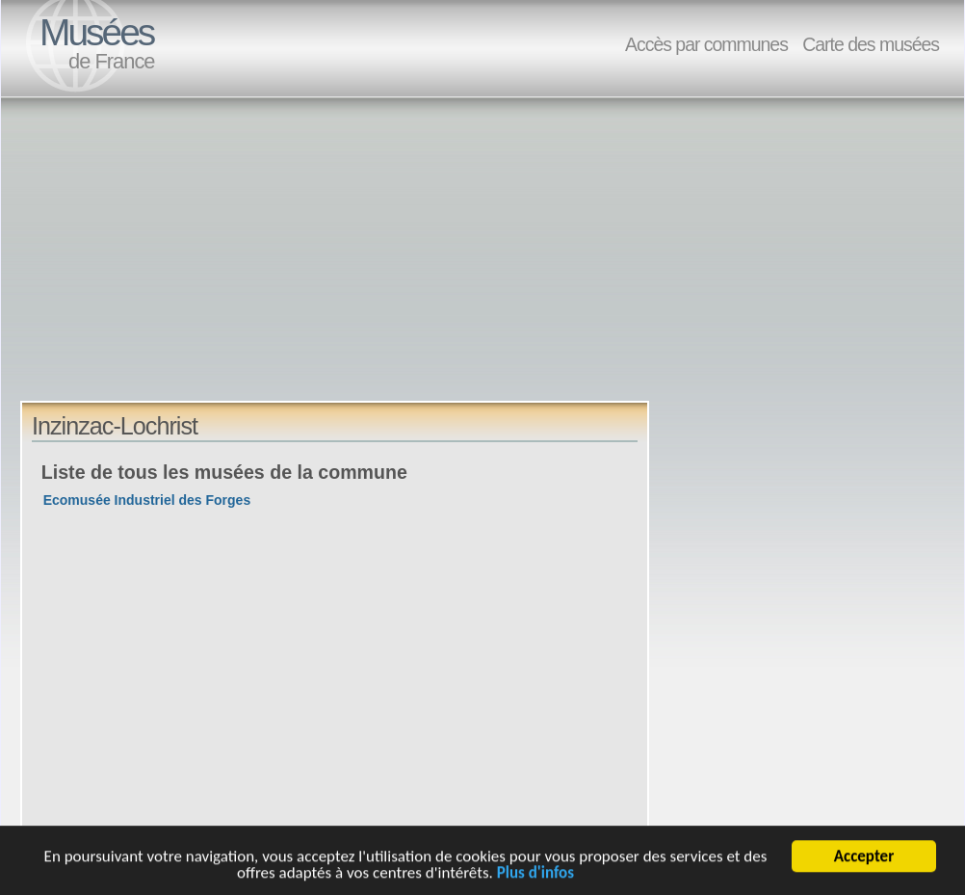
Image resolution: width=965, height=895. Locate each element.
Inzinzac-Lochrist (114, 425)
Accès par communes (706, 44)
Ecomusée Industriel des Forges (147, 500)
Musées (96, 32)
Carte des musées (870, 44)
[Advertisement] (306, 266)
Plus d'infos (535, 874)
